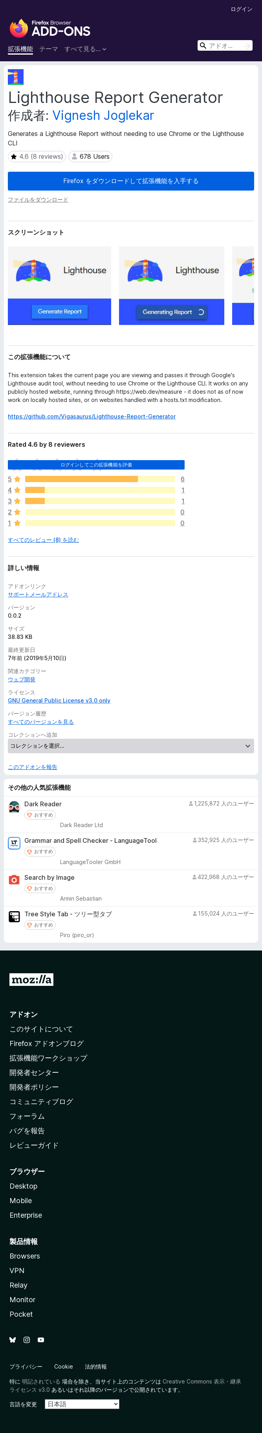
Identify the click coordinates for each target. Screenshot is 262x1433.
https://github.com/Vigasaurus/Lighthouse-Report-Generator (92, 416)
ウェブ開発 (21, 679)
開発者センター (34, 1072)
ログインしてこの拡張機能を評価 (96, 465)
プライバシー (25, 1366)
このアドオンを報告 (32, 766)
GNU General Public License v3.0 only (59, 700)
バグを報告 (27, 1131)
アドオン (23, 1014)
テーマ (48, 49)
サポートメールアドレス (38, 594)
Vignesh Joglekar (103, 115)
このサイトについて (41, 1029)
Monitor (22, 1299)
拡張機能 (20, 49)
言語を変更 (23, 1404)
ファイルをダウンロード (38, 199)
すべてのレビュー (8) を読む (43, 539)
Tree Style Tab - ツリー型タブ (68, 914)
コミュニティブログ (41, 1101)
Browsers (24, 1256)
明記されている (41, 1381)
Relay (18, 1285)
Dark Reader (43, 804)
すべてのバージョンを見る (41, 721)
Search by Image (49, 877)
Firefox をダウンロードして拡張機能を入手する (131, 181)
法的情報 (96, 1366)
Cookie (63, 1366)
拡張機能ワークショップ (48, 1058)
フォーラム (27, 1116)
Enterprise (25, 1215)
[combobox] (225, 45)
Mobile (20, 1200)
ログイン (242, 9)
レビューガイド (34, 1145)
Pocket (21, 1314)
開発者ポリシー (34, 1087)
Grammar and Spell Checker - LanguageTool (90, 840)
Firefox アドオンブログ (46, 1043)
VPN (16, 1270)
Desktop (23, 1186)
